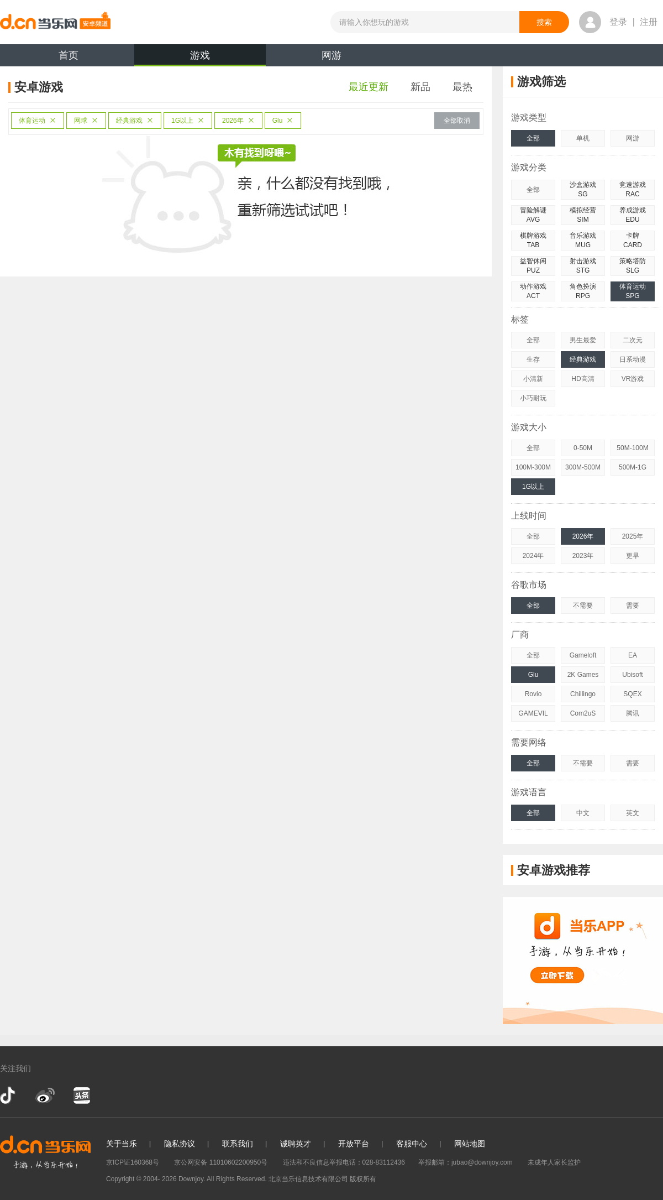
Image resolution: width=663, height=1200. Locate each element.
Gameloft (583, 655)
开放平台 (353, 1143)
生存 (533, 359)
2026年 (238, 120)
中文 (583, 813)
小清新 (533, 379)
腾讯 (632, 713)
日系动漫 (632, 359)
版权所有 (363, 1179)
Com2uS (583, 713)
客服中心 (411, 1143)
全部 (533, 138)
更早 (632, 556)
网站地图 (469, 1143)
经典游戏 (135, 120)
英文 (632, 813)
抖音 (9, 1095)
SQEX (632, 694)
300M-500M (583, 467)
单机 (583, 138)
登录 (618, 22)
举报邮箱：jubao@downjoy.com (465, 1162)
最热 (462, 86)
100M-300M (533, 467)
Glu (283, 120)
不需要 (583, 605)
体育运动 (37, 120)
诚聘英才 (295, 1143)
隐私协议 (179, 1143)
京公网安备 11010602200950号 (220, 1162)
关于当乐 (121, 1143)
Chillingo (583, 694)
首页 (68, 55)
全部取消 (457, 120)
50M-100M (632, 448)
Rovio (533, 694)
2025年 (633, 536)
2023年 (583, 556)
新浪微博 (45, 1095)
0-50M (582, 448)
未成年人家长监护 (554, 1162)
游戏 (200, 58)
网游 (331, 55)
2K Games (583, 675)
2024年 (533, 556)
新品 (420, 86)
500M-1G (632, 467)
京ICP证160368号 (132, 1162)
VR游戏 (633, 379)
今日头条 (81, 1095)
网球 (86, 120)
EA (632, 655)
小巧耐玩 (533, 398)
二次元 (633, 340)
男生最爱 (583, 340)
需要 (632, 605)
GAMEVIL (533, 713)
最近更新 (368, 86)
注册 (648, 22)
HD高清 (582, 379)
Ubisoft (632, 675)
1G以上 (187, 120)
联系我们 (237, 1143)
